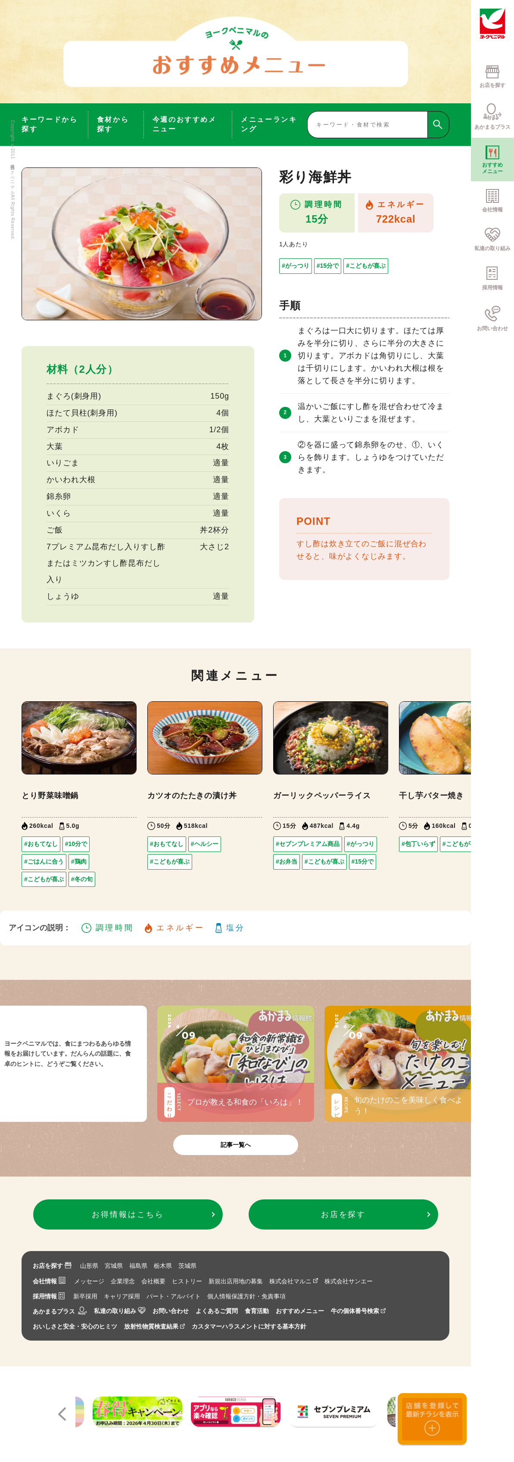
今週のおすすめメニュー (185, 124)
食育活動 (257, 1310)
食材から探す (113, 124)
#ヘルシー (204, 843)
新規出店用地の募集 (236, 1281)
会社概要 (153, 1281)
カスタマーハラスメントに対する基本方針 (249, 1326)
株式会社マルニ (293, 1281)
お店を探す (52, 1265)
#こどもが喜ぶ (366, 265)
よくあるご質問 (217, 1310)
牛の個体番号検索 (358, 1310)
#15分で (328, 265)
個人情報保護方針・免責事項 (246, 1296)
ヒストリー (187, 1281)
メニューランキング (269, 124)
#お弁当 (286, 861)
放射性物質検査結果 (154, 1326)
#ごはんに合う (44, 861)
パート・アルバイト (173, 1296)
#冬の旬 (82, 879)
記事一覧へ (236, 1144)
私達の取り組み (120, 1310)
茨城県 (187, 1265)
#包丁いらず (418, 843)
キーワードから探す (50, 124)
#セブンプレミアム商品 (308, 843)
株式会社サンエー (348, 1281)
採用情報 (49, 1296)
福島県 (138, 1265)
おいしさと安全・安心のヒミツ (75, 1326)
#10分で (76, 843)
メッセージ (89, 1281)
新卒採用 (85, 1296)
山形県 (89, 1265)
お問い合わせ (171, 1310)
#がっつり (295, 265)
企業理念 (123, 1281)
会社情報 (49, 1281)
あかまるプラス (60, 1311)
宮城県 (114, 1265)
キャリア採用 (122, 1296)
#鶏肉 (79, 861)
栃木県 (163, 1265)
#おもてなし (41, 843)
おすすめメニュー (300, 1310)
